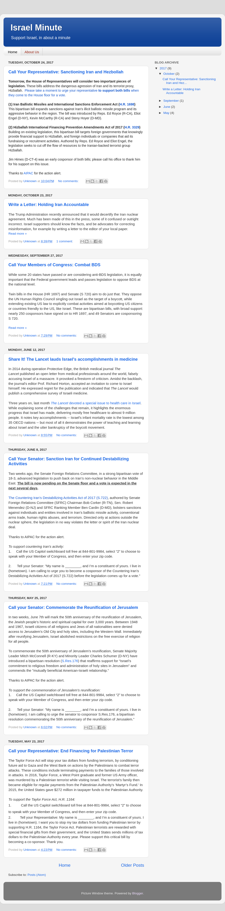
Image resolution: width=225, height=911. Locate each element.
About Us (32, 52)
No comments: (68, 181)
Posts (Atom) (37, 875)
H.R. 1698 (127, 104)
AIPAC (29, 173)
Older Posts (132, 865)
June (167, 107)
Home (12, 52)
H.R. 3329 (131, 127)
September (171, 100)
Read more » (17, 233)
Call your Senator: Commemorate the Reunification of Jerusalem (73, 607)
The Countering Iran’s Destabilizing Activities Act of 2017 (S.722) (58, 498)
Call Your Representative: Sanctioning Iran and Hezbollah (65, 72)
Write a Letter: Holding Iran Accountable (48, 204)
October (169, 73)
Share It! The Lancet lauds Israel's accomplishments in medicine (73, 359)
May (166, 113)
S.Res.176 (70, 661)
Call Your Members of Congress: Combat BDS (54, 264)
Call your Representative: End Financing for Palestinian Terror (70, 751)
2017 (164, 68)
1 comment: (65, 241)
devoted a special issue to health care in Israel (96, 403)
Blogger (137, 893)
